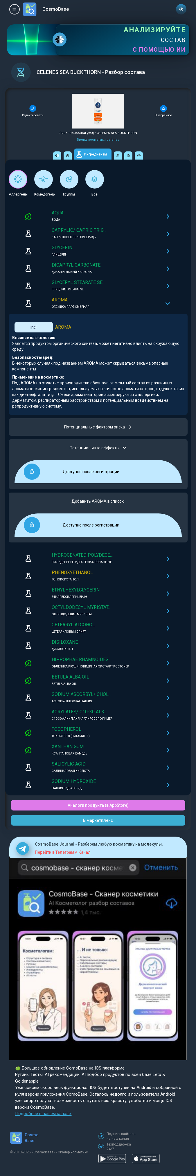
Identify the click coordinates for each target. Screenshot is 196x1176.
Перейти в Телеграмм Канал (63, 852)
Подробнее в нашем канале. (43, 1113)
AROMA (63, 327)
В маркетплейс (98, 820)
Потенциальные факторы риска (98, 427)
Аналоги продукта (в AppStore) (98, 805)
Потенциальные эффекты (98, 448)
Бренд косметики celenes (98, 140)
